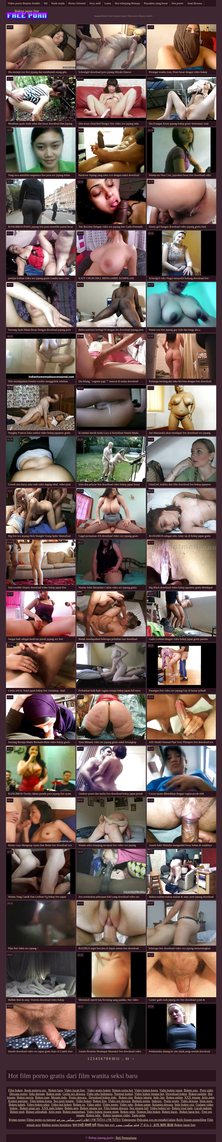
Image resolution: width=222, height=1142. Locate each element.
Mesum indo (59, 1097)
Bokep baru (55, 1090)
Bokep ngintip (197, 1094)
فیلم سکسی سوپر (127, 1125)
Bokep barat (170, 1111)
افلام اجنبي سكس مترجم (73, 1119)
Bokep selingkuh (36, 1111)
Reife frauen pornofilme (191, 1119)
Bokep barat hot (189, 1111)
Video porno (110, 1104)
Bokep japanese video (116, 1115)
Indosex (157, 1101)
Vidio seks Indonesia (100, 1094)
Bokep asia (191, 1090)
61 (127, 1059)
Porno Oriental (77, 3)
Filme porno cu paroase (41, 1119)
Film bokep (15, 1090)
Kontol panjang (18, 1101)
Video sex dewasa (119, 1101)
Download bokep (176, 1094)
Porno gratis (171, 1101)
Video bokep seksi (38, 1104)
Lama (107, 3)
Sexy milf (95, 3)
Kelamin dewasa (162, 1104)
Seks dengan (37, 1094)
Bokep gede (53, 1094)
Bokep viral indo (182, 1108)
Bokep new (71, 1108)
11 (117, 1059)
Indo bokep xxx (184, 1104)
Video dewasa (189, 1101)
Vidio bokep (83, 1101)
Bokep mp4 (17, 1111)
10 (113, 1059)
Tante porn (138, 1115)
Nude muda (58, 3)
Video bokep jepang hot (149, 1094)
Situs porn (206, 1101)
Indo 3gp (159, 1097)
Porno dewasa (78, 1097)
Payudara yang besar (156, 3)
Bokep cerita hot (122, 1090)
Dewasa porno (18, 1094)
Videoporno (128, 1119)
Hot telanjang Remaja (127, 3)
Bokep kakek (17, 1104)
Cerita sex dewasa (74, 1094)
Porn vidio (206, 1090)
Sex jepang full (139, 1108)
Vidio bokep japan (170, 1090)
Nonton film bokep (148, 1111)
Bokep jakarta (143, 1097)
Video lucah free (75, 1090)
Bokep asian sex (30, 1108)
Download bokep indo (103, 1097)
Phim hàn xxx (106, 1125)
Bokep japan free (27, 11)
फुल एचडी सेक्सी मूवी (84, 1125)
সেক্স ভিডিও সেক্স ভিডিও (105, 1119)
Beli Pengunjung (126, 1138)
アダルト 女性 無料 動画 (156, 1125)
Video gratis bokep (99, 1090)
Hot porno (177, 3)
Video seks (126, 1104)
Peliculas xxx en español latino (156, 1119)
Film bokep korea (41, 1101)
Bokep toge (42, 1097)
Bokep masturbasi (74, 1111)
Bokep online (174, 1097)
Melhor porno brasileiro (56, 1125)
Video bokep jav (160, 1108)
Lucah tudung (202, 1108)
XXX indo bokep (52, 1108)
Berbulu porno (141, 1101)
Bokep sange (143, 1104)
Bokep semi (127, 1111)
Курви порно (17, 1119)
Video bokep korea (146, 1090)
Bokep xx (79, 1104)
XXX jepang (192, 1097)
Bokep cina (126, 1097)
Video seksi (94, 1104)
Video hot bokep (61, 1104)
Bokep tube (93, 1115)
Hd (45, 3)
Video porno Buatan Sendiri (24, 3)
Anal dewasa (194, 3)
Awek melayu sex (35, 1090)
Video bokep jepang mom (103, 1111)
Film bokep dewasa (116, 1108)
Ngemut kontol (123, 1094)
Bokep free (100, 1101)
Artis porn (208, 1097)
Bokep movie (25, 1097)
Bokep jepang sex (91, 1108)
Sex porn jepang (63, 1101)
